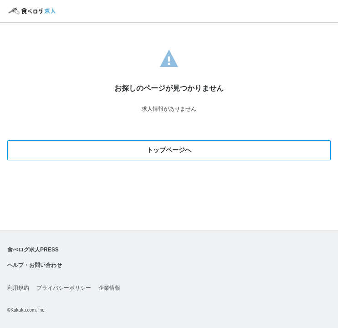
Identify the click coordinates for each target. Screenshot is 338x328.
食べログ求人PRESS (33, 249)
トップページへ (169, 150)
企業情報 (109, 288)
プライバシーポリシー (63, 288)
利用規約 (18, 288)
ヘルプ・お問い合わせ (34, 265)
